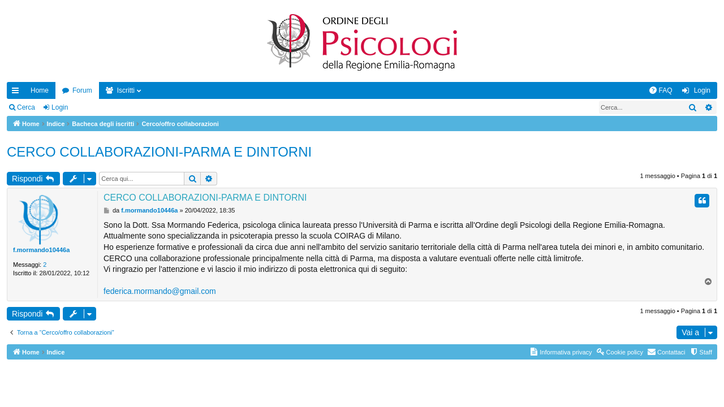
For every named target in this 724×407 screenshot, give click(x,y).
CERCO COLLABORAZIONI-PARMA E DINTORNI (159, 151)
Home (40, 90)
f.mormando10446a (41, 249)
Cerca (26, 107)
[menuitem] (660, 90)
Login (59, 107)
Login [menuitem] (702, 90)
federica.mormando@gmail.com (160, 291)
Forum (82, 90)
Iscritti (126, 90)
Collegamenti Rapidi (17, 92)
